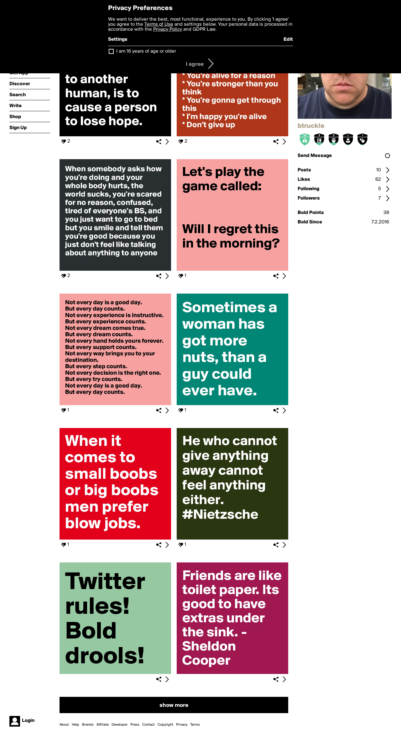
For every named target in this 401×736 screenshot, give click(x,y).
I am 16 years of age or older (146, 51)
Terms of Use (158, 24)
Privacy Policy (167, 29)
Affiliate (102, 725)
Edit (288, 39)
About (64, 725)
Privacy (181, 725)
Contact (148, 725)
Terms (195, 725)
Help (75, 725)
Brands (88, 725)
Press (134, 725)
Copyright (165, 725)
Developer (120, 725)
